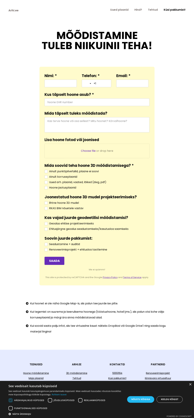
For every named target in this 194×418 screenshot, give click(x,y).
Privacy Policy (110, 277)
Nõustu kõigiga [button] (140, 399)
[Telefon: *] (101, 83)
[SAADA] (54, 261)
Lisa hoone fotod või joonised (72, 140)
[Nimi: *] (60, 83)
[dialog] (97, 399)
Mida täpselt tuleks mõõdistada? (76, 113)
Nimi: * (51, 76)
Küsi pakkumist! (175, 10)
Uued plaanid (119, 10)
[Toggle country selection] (88, 83)
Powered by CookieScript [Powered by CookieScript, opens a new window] (179, 416)
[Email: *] (132, 83)
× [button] (190, 384)
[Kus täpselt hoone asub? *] (97, 102)
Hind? (138, 10)
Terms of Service (132, 277)
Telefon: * (91, 76)
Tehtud (153, 10)
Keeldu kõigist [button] (169, 399)
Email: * (123, 76)
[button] (65, 413)
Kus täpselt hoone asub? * (69, 94)
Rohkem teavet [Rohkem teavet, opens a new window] (59, 394)
